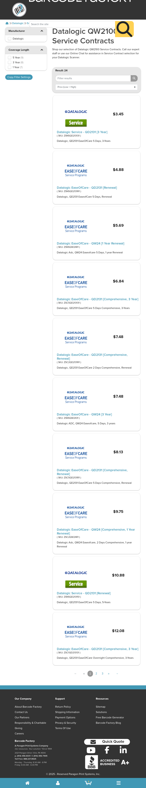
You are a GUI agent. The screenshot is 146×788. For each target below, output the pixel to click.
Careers (19, 733)
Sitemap (100, 706)
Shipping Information (67, 712)
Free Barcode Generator (110, 717)
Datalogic (18, 23)
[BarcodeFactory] (19, 10)
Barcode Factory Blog (108, 723)
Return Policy (63, 706)
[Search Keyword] (72, 17)
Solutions (101, 712)
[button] (41, 30)
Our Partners (22, 717)
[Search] (124, 22)
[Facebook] (107, 750)
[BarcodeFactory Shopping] (88, 783)
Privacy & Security (65, 723)
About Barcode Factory (28, 706)
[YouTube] (90, 750)
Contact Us (21, 712)
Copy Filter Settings (18, 77)
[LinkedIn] (123, 750)
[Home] (7, 23)
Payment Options (65, 717)
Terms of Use (63, 728)
